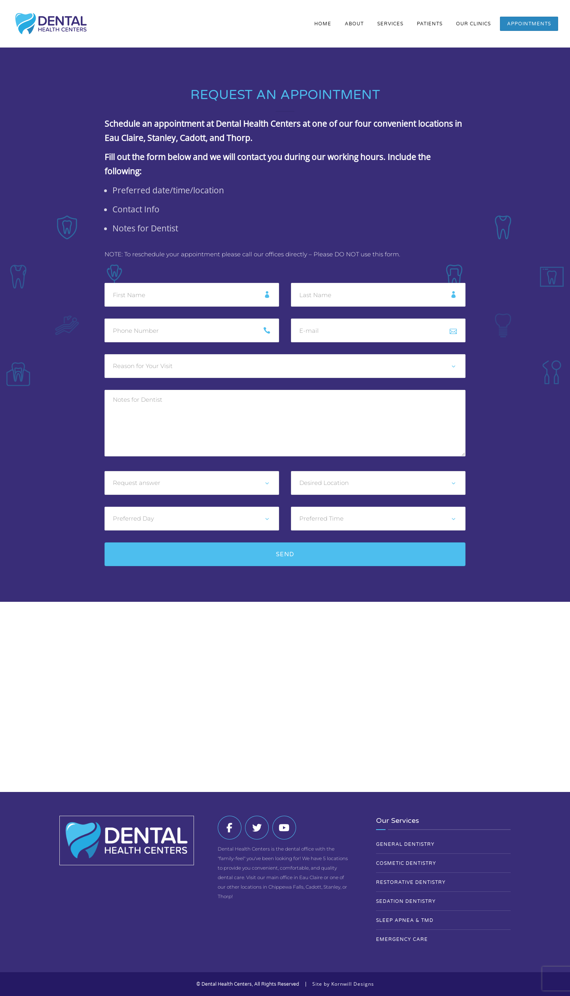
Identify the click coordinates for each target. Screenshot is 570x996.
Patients (430, 24)
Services (390, 24)
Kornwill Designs (352, 984)
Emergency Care (402, 939)
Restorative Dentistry (411, 882)
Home (322, 24)
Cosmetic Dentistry (406, 863)
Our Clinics (473, 24)
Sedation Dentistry (406, 901)
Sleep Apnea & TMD (404, 920)
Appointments (529, 24)
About (354, 24)
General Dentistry (405, 844)
